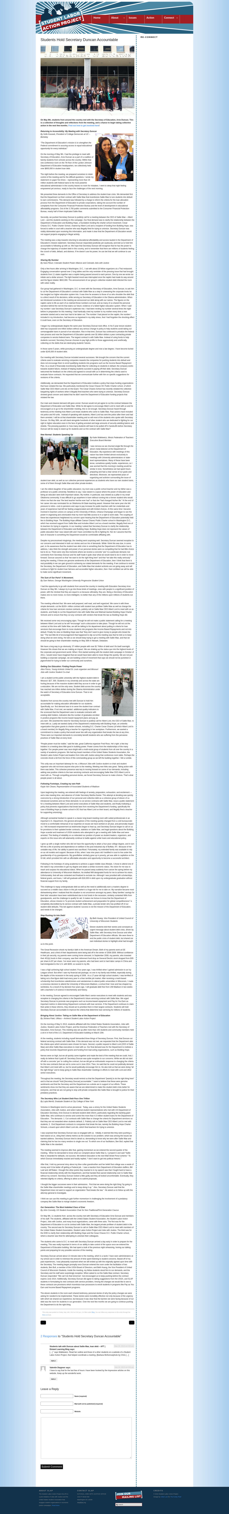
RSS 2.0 (45, 1315)
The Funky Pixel (175, 1497)
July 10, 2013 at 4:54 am (124, 1367)
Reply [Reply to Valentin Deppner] (53, 1379)
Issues (133, 17)
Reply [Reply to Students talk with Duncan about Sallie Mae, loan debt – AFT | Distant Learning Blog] (53, 1361)
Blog (93, 1312)
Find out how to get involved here (83, 125)
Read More (55, 1505)
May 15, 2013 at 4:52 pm (124, 1346)
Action (150, 17)
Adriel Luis (164, 1497)
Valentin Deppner (57, 1367)
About (117, 18)
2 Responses (49, 1336)
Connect (170, 18)
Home (97, 17)
